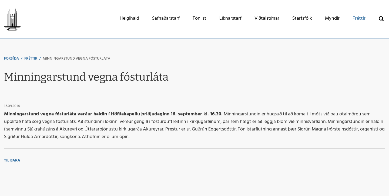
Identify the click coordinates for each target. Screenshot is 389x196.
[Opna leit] (381, 18)
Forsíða (11, 59)
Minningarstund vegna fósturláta (76, 59)
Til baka (12, 160)
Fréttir (30, 59)
